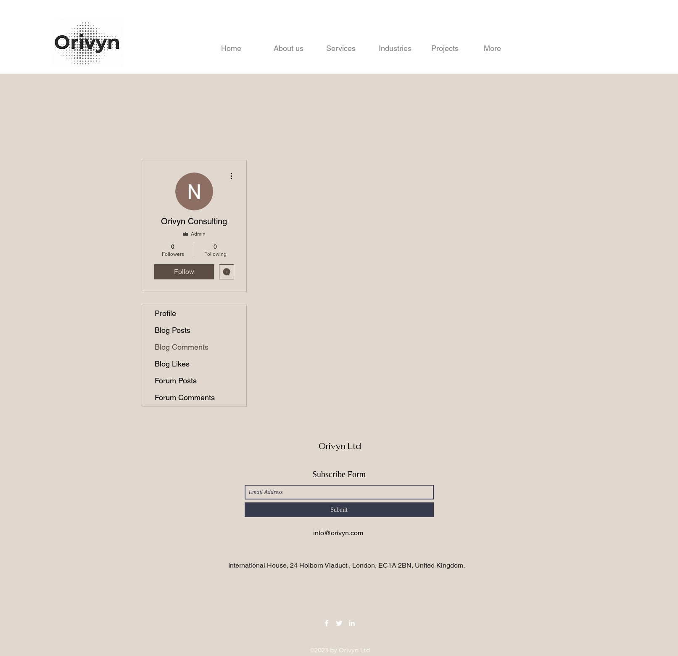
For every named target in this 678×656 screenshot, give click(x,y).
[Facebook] (326, 623)
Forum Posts (176, 380)
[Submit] (339, 509)
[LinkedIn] (352, 623)
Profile (165, 313)
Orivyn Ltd (340, 446)
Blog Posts (172, 330)
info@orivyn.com (338, 533)
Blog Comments (181, 347)
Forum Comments (185, 397)
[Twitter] (339, 623)
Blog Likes (172, 363)
